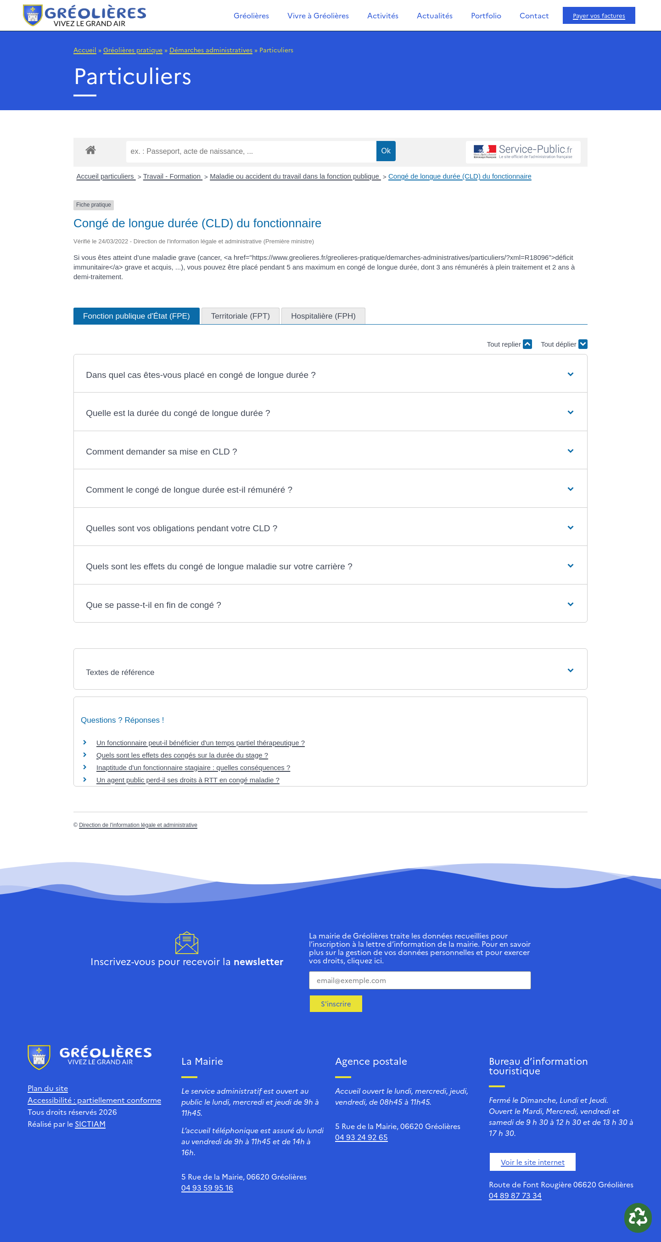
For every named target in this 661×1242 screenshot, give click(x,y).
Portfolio (486, 15)
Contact (534, 15)
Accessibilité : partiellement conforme (94, 1100)
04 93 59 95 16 (207, 1187)
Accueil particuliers (106, 176)
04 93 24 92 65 (361, 1137)
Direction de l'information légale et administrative (138, 825)
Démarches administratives (210, 49)
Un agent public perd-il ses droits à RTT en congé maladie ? (188, 780)
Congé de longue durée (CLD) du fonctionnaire (460, 176)
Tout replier (509, 344)
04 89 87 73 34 (515, 1195)
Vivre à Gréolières (318, 15)
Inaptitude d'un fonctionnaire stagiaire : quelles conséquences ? (193, 767)
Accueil (84, 49)
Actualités (435, 15)
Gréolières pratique (132, 49)
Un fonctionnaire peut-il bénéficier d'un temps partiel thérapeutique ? (200, 743)
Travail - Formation (172, 176)
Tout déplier (564, 344)
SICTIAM (90, 1123)
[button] (330, 375)
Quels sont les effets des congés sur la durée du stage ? (182, 755)
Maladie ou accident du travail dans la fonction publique (295, 176)
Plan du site (48, 1088)
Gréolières (251, 15)
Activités (382, 15)
